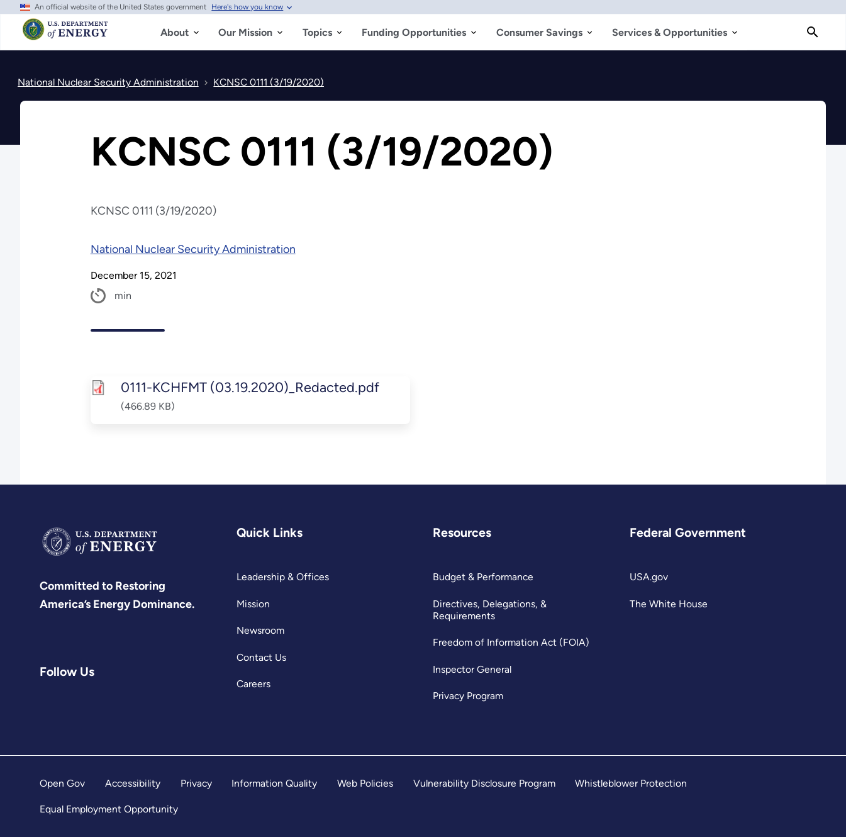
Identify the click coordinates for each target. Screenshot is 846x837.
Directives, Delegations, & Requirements (490, 610)
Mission (253, 604)
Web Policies (365, 783)
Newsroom (260, 630)
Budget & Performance (483, 577)
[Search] (812, 32)
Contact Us (261, 657)
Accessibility (132, 783)
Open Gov (62, 783)
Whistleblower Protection (631, 783)
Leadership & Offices (283, 577)
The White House (669, 604)
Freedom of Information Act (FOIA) (511, 642)
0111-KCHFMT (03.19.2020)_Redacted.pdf (249, 387)
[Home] (65, 35)
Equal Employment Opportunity (109, 809)
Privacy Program (468, 696)
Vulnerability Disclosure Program (484, 783)
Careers (253, 684)
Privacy (196, 783)
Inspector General (472, 669)
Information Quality (274, 783)
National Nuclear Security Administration (193, 249)
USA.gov (649, 577)
